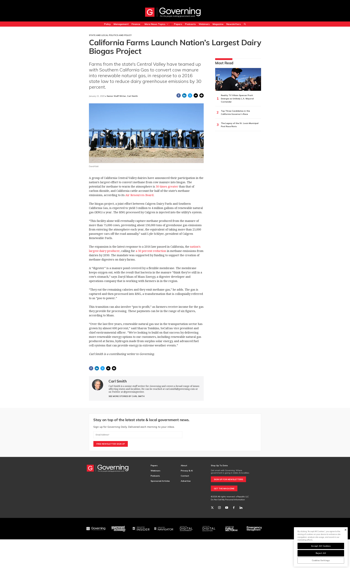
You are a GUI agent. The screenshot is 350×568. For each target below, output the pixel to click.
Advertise (185, 481)
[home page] (173, 12)
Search (244, 24)
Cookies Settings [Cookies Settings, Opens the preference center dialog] (321, 560)
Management (121, 24)
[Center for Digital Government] (186, 528)
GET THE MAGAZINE (224, 488)
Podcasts (190, 24)
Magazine (218, 24)
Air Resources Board (139, 195)
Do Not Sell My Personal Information (228, 499)
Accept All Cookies (321, 546)
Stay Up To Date (219, 465)
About (184, 465)
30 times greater (167, 186)
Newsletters (233, 24)
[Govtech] (119, 528)
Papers (178, 24)
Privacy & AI (187, 470)
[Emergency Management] (254, 528)
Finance (136, 24)
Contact (185, 476)
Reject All (321, 553)
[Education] (209, 528)
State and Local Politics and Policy (110, 35)
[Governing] (96, 528)
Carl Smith (118, 381)
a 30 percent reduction (151, 251)
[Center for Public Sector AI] (231, 528)
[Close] (345, 529)
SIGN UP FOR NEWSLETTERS (228, 479)
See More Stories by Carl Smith (127, 396)
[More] (167, 24)
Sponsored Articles (160, 481)
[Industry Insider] (141, 528)
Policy (107, 24)
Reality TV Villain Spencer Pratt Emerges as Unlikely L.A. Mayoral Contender (237, 98)
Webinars (204, 24)
